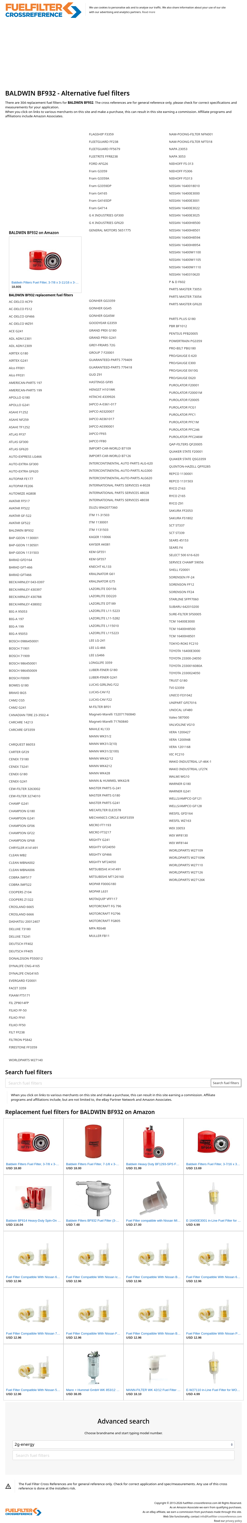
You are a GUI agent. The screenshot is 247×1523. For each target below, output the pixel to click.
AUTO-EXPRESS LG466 (25, 456)
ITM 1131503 (99, 529)
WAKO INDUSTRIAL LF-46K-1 (190, 761)
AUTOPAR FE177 (21, 479)
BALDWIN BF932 (21, 530)
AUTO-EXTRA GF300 (23, 464)
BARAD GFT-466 (21, 567)
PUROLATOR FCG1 (182, 407)
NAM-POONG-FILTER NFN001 (191, 134)
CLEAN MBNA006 (22, 870)
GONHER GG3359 (102, 300)
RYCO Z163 (177, 488)
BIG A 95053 (18, 611)
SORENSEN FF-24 (181, 577)
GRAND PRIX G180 (103, 330)
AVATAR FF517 (19, 501)
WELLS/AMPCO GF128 (185, 806)
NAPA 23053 (178, 149)
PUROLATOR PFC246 (184, 429)
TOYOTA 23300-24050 (185, 658)
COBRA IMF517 (20, 877)
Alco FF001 (17, 368)
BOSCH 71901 (19, 648)
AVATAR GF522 (19, 523)
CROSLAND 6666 (21, 914)
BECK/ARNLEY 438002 (25, 604)
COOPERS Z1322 (21, 899)
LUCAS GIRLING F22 (104, 684)
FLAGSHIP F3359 (101, 134)
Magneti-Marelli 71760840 (108, 721)
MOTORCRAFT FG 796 (105, 906)
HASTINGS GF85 (101, 382)
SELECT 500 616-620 (184, 555)
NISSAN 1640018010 (184, 186)
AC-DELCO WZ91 (21, 323)
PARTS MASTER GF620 (185, 304)
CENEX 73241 (19, 766)
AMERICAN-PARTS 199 (25, 390)
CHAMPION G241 (22, 818)
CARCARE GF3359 (22, 729)
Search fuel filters (226, 1083)
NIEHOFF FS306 (180, 171)
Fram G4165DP (100, 200)
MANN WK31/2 (100, 736)
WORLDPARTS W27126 (186, 872)
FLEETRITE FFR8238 (103, 156)
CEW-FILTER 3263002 (24, 789)
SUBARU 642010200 (184, 606)
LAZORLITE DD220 (103, 596)
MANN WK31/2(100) (104, 751)
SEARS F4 (176, 547)
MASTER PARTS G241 (104, 803)
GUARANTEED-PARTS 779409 (110, 360)
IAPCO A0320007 (101, 411)
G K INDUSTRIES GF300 (106, 215)
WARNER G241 (180, 791)
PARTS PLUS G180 (182, 319)
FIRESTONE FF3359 (23, 1047)
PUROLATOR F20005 (184, 400)
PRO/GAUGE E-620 (183, 355)
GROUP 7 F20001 (102, 352)
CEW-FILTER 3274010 (24, 796)
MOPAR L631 (98, 891)
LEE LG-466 (97, 647)
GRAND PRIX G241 (103, 337)
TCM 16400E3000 (182, 621)
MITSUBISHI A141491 (105, 869)
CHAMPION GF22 (22, 833)
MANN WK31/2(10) (103, 743)
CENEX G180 (18, 774)
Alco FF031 (17, 375)
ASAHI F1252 (18, 412)
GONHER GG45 (100, 308)
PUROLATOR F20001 (184, 385)
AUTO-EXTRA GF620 (23, 471)
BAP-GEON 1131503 (24, 552)
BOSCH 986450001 (23, 663)
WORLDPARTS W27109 (186, 850)
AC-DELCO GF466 (21, 316)
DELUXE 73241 (20, 936)
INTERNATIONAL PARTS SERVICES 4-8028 (119, 485)
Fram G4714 (98, 208)
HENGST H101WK (102, 389)
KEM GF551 (97, 552)
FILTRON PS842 (20, 1040)
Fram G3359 (98, 171)
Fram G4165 (98, 193)
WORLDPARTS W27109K (187, 857)
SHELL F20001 (179, 570)
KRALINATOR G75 (102, 581)
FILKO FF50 (17, 1025)
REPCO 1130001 (181, 473)
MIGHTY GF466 (100, 854)
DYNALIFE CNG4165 (24, 973)
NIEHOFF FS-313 (181, 163)
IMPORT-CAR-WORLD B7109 (110, 448)
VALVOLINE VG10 (182, 724)
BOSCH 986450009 (23, 670)
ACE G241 (16, 331)
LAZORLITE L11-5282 (104, 618)
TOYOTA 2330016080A (185, 666)
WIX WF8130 (178, 835)
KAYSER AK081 (99, 544)
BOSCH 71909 (19, 656)
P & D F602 (177, 282)
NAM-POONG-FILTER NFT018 (191, 141)
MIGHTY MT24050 (102, 862)
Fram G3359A (99, 178)
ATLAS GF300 (18, 442)
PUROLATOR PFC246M (185, 437)
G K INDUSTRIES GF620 (106, 223)
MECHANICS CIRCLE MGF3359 (111, 817)
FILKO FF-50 (18, 1010)
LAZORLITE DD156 (103, 589)
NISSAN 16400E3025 (184, 215)
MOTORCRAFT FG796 (104, 913)
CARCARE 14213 (21, 722)
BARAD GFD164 (20, 560)
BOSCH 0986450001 (24, 641)
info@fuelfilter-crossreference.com (221, 1516)
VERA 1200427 (180, 732)
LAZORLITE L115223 (104, 633)
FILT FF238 (17, 1032)
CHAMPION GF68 (22, 840)
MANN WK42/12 (101, 758)
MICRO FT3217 (100, 832)
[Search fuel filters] (108, 1083)
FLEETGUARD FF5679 (104, 149)
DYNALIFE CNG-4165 (24, 966)
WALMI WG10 (179, 776)
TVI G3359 (176, 687)
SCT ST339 (177, 533)
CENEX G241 (18, 781)
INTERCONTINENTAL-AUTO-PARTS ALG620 (120, 478)
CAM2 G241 (18, 707)
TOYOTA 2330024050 (184, 673)
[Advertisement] (123, 54)
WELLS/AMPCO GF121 (185, 798)
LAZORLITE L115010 (104, 625)
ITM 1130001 (99, 522)
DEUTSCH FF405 (21, 951)
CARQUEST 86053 (22, 744)
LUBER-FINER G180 (103, 670)
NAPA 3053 (177, 156)
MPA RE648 (97, 928)
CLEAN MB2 (18, 855)
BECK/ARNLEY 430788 (25, 597)
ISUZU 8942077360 (103, 507)
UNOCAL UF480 (180, 710)
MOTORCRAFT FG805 (104, 921)
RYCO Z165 (177, 496)
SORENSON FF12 (181, 584)
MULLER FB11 (99, 936)
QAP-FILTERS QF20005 (185, 444)
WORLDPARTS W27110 (186, 865)
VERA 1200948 (180, 739)
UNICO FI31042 (180, 695)
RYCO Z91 (176, 503)
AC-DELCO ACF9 (21, 301)
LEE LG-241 (97, 640)
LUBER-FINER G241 (103, 677)
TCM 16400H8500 (182, 629)
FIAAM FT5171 (19, 995)
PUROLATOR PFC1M (184, 422)
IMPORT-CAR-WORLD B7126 (110, 456)
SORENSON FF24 (181, 592)
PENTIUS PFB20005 (183, 333)
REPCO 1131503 (181, 481)
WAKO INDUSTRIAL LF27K (188, 769)
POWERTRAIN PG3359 (185, 341)
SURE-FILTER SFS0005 (185, 614)
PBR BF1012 (178, 326)
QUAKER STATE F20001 (186, 451)
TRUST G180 (178, 680)
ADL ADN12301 (20, 338)
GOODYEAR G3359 (103, 323)
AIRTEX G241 (18, 360)
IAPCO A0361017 (101, 419)
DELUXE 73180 (20, 929)
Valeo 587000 (179, 717)
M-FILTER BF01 (100, 707)
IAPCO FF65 (97, 433)
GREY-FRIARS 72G (102, 345)
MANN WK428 (99, 773)
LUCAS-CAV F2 (99, 692)
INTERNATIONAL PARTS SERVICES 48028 (119, 493)
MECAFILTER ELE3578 (105, 810)
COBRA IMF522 (20, 884)
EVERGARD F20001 (23, 980)
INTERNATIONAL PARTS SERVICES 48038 (119, 500)
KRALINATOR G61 (102, 574)
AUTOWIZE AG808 (22, 493)
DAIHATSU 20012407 (24, 921)
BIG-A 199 (16, 626)
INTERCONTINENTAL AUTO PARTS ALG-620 (121, 463)
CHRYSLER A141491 (23, 847)
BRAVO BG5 (18, 693)
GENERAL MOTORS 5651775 (110, 230)
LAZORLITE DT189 (102, 603)
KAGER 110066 (100, 537)
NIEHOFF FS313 (180, 178)
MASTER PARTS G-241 (105, 788)
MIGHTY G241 (99, 840)
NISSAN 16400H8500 (184, 223)
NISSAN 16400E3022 (184, 208)
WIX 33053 (177, 828)
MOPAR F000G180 (102, 884)
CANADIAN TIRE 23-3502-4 (29, 715)
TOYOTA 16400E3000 (184, 651)
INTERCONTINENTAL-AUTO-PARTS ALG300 (120, 470)
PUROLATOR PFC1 (182, 414)
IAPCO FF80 (97, 441)
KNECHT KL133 (100, 566)
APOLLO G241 (19, 405)
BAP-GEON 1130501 (24, 545)
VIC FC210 (176, 754)
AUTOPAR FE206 (21, 486)
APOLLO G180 (19, 397)
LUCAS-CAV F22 (100, 699)
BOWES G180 (19, 685)
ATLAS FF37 (17, 434)
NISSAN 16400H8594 (184, 237)
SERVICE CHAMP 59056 (186, 562)
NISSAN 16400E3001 (184, 200)
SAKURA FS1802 (181, 518)
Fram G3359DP (100, 186)
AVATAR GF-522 (20, 515)
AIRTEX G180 (18, 353)
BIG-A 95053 (18, 633)
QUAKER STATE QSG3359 (187, 459)
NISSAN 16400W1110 (185, 267)
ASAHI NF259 (19, 419)
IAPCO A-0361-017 (102, 404)
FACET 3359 (17, 988)
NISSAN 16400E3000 (184, 193)
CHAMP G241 (19, 803)
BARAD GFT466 (20, 575)
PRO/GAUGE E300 (182, 363)
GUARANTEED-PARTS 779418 (110, 367)
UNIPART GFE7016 (183, 702)
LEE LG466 (96, 655)
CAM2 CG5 (17, 700)
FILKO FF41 (17, 1017)
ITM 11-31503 (99, 515)
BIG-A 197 (16, 619)
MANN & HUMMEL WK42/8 (109, 780)
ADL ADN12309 (20, 346)
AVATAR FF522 (19, 508)
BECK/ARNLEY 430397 (25, 589)
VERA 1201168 (180, 747)
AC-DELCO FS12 (20, 309)
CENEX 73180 (19, 759)
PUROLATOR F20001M (185, 392)
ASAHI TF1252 (19, 427)
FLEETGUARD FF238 (103, 141)
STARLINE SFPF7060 (184, 599)
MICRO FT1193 (100, 825)
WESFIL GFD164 (181, 813)
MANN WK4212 (100, 766)
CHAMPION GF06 (22, 826)
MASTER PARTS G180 (104, 795)
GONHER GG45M (102, 315)
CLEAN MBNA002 (22, 862)
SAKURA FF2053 (181, 510)
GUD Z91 (95, 374)
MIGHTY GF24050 (102, 847)
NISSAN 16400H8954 (184, 245)
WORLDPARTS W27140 (26, 1060)
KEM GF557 (97, 559)
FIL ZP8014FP (19, 1003)
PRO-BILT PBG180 (182, 348)
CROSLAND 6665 (21, 907)
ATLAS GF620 (18, 449)
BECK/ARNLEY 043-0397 (26, 582)
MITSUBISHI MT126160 (106, 876)
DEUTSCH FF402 (21, 943)
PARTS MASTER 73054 (185, 296)
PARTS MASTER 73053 (185, 289)
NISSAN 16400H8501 (184, 230)
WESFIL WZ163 (180, 820)
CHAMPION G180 (22, 811)
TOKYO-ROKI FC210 (183, 643)
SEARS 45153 (178, 540)
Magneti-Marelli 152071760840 (112, 714)
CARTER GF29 (19, 752)
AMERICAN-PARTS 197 (25, 383)
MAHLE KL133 (99, 729)
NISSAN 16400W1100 (185, 252)
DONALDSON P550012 (26, 958)
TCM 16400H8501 (182, 636)
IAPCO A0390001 (101, 426)
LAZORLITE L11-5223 (104, 611)
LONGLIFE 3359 (100, 662)
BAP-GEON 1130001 (24, 538)
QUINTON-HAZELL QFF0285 (190, 466)
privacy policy (234, 1521)
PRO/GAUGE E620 (182, 378)
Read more (148, 12)
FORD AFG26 (98, 163)
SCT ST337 (177, 525)
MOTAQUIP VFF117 (103, 899)
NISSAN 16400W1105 (185, 259)
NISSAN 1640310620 (184, 274)
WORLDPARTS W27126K (187, 880)
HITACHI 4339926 (102, 397)
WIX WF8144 (178, 843)
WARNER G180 (180, 784)
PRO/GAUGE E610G (183, 370)
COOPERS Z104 (20, 892)
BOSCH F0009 (19, 678)
